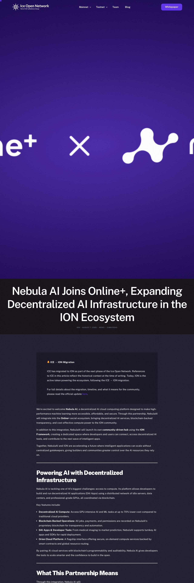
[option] (46, 580)
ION (78, 327)
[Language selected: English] (116, 580)
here (84, 394)
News (101, 327)
